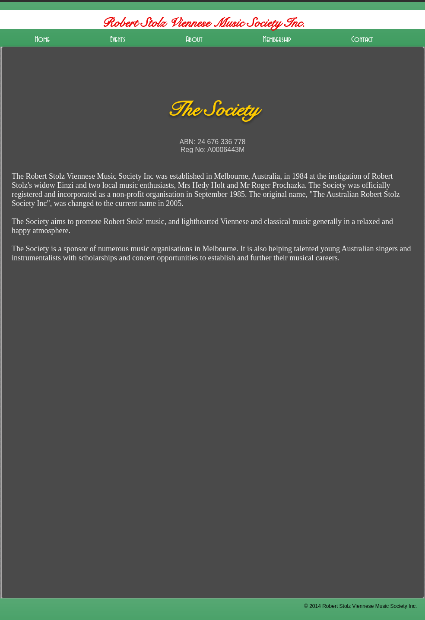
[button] (117, 40)
